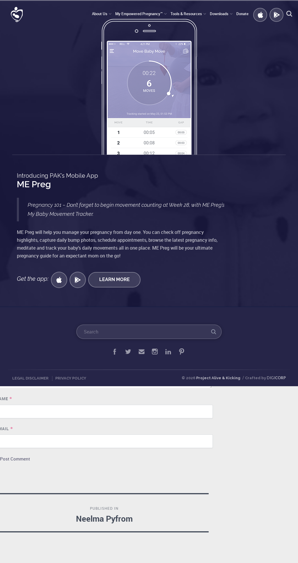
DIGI (276, 377)
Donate (242, 13)
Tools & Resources (186, 13)
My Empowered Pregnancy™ (139, 13)
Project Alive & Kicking (218, 378)
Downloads (219, 13)
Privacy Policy (70, 378)
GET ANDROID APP (275, 14)
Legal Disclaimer (30, 378)
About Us (99, 13)
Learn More (114, 279)
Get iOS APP (259, 14)
